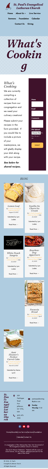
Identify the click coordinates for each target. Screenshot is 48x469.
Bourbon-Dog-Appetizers (34, 252)
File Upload (35, 130)
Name (34, 100)
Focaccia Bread (34, 310)
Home (8, 432)
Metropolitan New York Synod (29, 445)
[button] (25, 13)
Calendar (20, 437)
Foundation (38, 432)
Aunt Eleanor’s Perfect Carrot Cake (13, 356)
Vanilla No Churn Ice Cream (34, 208)
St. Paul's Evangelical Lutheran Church (14, 209)
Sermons (30, 432)
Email (34, 109)
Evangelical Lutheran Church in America (25, 446)
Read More (13, 224)
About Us (14, 432)
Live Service (22, 432)
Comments (35, 118)
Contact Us (27, 437)
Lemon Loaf (13, 206)
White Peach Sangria (13, 254)
